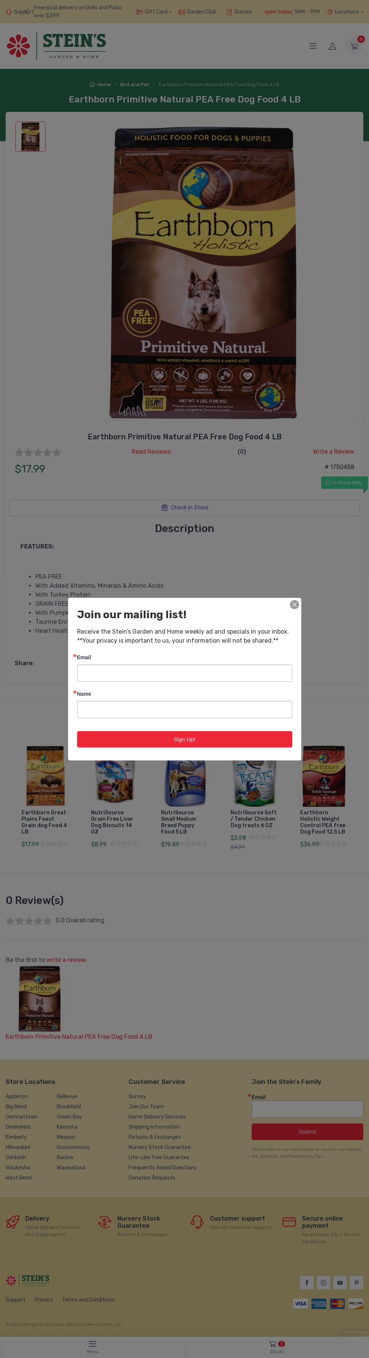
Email (84, 657)
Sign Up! (185, 739)
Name (84, 693)
